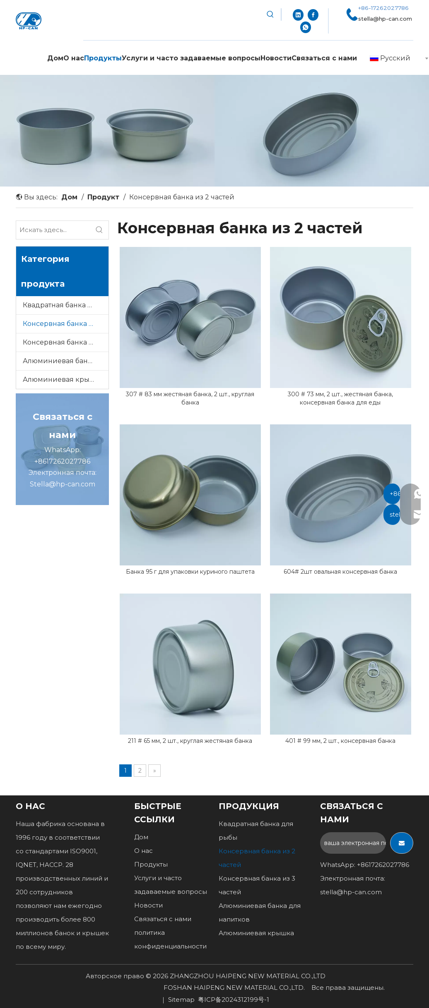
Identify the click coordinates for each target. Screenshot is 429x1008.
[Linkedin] (298, 14)
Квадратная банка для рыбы (65, 305)
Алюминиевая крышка (63, 379)
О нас (143, 851)
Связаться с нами (162, 919)
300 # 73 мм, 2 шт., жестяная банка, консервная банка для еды (340, 398)
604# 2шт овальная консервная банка (340, 571)
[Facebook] (313, 14)
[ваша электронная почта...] (353, 843)
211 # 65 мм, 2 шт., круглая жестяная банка (190, 741)
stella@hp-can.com (385, 18)
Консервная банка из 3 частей (65, 342)
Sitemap (181, 999)
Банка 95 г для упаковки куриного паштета (190, 571)
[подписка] (401, 843)
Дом (141, 837)
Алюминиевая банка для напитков (65, 361)
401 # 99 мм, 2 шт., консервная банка (340, 741)
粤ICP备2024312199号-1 (233, 999)
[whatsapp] (305, 27)
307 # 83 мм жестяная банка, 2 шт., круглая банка (190, 398)
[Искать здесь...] (53, 230)
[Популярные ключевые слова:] (270, 14)
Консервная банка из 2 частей (65, 324)
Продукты (151, 864)
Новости (148, 905)
